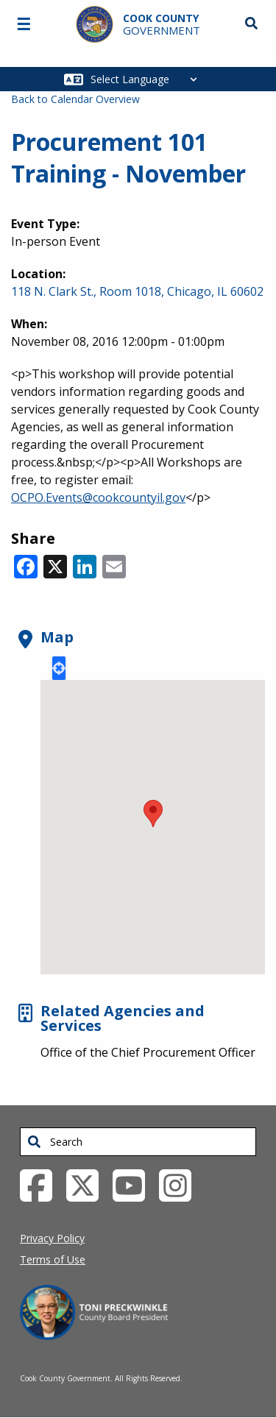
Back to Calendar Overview (75, 99)
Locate (59, 668)
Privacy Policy (52, 1238)
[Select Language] (147, 79)
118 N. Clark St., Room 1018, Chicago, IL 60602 (137, 291)
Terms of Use (52, 1259)
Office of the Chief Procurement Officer (147, 1052)
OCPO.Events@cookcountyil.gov (98, 497)
